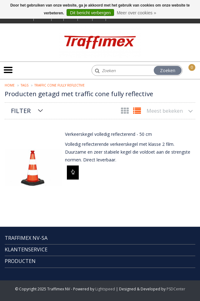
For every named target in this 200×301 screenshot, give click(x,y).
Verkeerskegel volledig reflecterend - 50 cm (108, 134)
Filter (21, 110)
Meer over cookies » (136, 12)
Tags (24, 85)
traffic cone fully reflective (59, 85)
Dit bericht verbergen (90, 12)
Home (10, 85)
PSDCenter (176, 289)
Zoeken (167, 70)
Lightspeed (105, 289)
